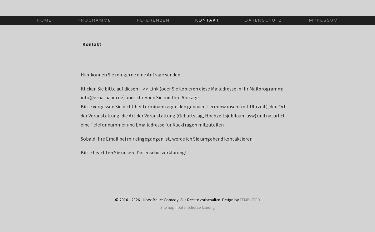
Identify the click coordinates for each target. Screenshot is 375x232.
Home (44, 20)
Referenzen (153, 20)
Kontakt (207, 20)
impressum (323, 20)
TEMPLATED (250, 200)
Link (153, 88)
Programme (94, 20)
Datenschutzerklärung (161, 152)
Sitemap (167, 207)
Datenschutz (263, 20)
